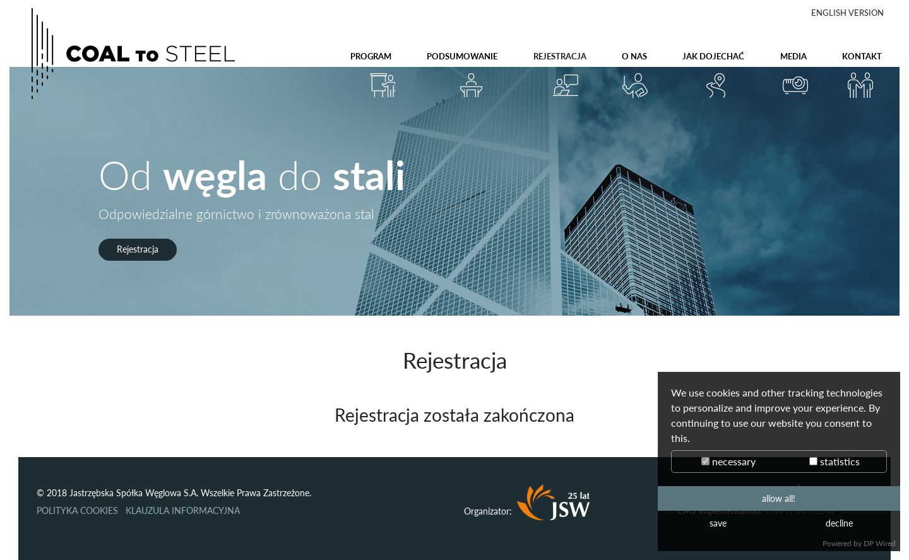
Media (793, 56)
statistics (834, 461)
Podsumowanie (462, 56)
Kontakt (862, 56)
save (718, 523)
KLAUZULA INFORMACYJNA (183, 510)
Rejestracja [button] (137, 249)
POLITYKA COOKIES (77, 510)
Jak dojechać (713, 56)
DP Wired (880, 543)
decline (839, 523)
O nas (634, 56)
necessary (728, 461)
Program (370, 56)
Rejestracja (559, 56)
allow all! (778, 498)
